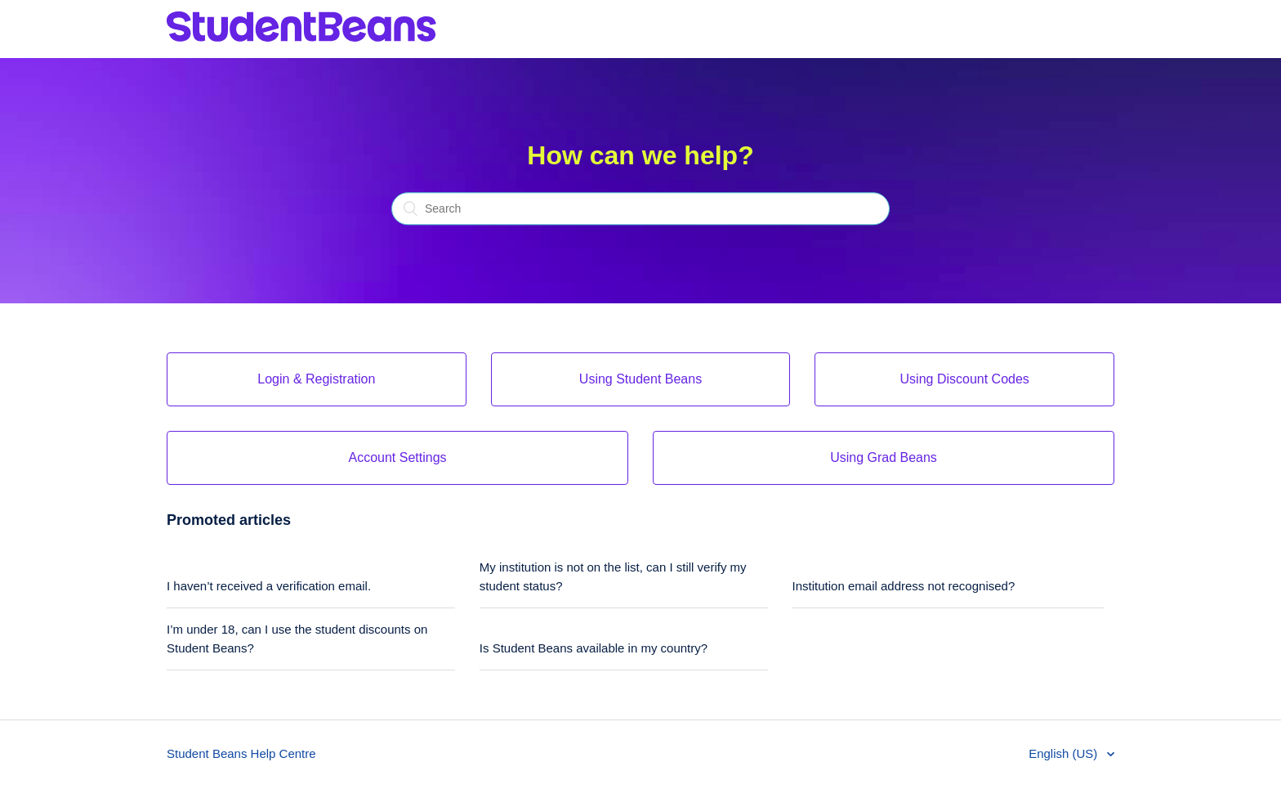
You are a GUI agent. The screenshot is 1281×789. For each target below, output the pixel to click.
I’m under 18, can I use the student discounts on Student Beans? (297, 638)
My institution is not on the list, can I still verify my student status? (613, 576)
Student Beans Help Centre (241, 753)
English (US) (1064, 753)
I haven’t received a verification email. (269, 586)
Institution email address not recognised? (903, 586)
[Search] (640, 209)
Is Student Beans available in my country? (593, 648)
